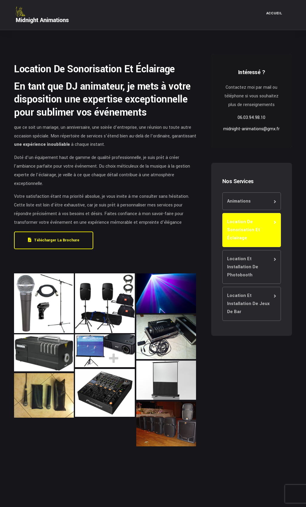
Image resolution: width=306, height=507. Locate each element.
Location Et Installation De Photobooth (242, 267)
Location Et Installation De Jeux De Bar (248, 303)
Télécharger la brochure (53, 240)
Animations (239, 201)
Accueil (274, 13)
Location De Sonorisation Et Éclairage (243, 230)
